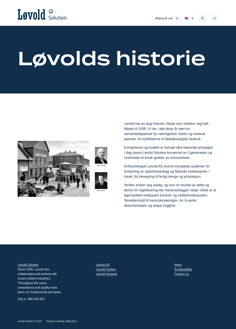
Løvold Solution (28, 264)
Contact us (182, 274)
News (178, 264)
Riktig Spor (71, 321)
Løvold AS (103, 264)
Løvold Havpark (106, 274)
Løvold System (106, 269)
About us (164, 18)
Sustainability (183, 269)
